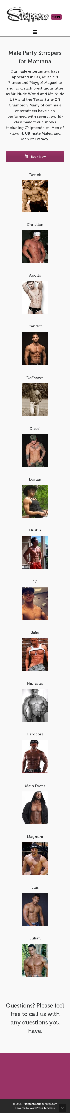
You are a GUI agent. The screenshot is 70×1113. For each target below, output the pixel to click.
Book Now (35, 157)
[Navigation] (35, 32)
